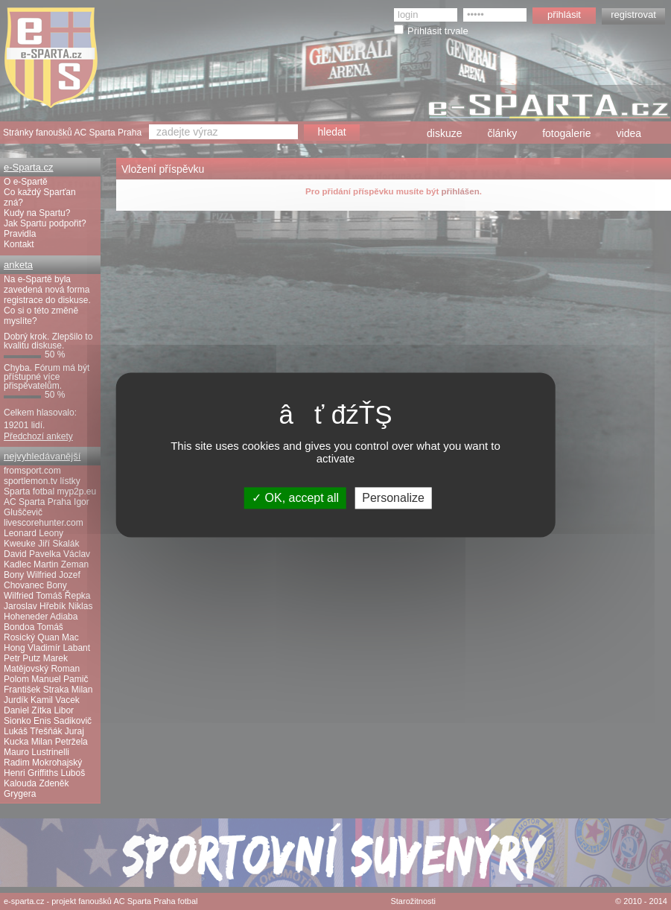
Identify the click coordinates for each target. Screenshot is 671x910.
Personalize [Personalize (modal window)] (393, 497)
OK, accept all (295, 497)
